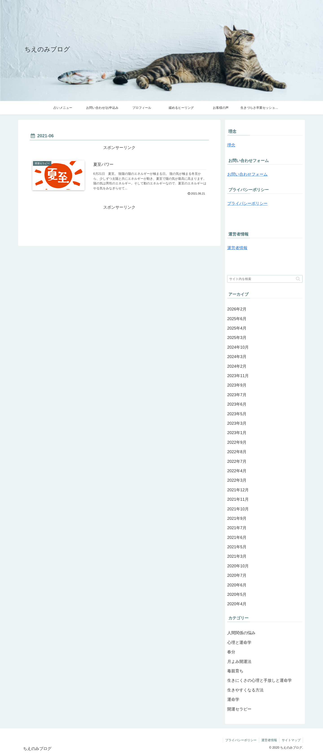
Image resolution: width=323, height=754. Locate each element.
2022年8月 (237, 452)
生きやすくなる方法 (245, 690)
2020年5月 (237, 594)
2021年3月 (237, 556)
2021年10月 (238, 509)
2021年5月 (237, 547)
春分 (231, 652)
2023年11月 (238, 376)
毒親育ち (235, 671)
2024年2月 (237, 366)
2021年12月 (238, 490)
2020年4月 (237, 604)
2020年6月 (237, 585)
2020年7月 (237, 575)
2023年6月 (237, 404)
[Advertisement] (119, 221)
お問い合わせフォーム (247, 174)
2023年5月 (237, 414)
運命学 (233, 699)
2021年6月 (237, 537)
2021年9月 (237, 518)
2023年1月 (237, 433)
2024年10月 (238, 347)
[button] (298, 278)
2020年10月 (238, 566)
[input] (265, 279)
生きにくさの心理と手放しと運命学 (259, 680)
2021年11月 (238, 499)
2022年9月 (237, 442)
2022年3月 (237, 480)
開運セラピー (239, 709)
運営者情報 (237, 248)
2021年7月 (237, 528)
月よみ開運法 (239, 661)
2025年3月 (237, 337)
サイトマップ (291, 740)
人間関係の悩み (241, 633)
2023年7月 (237, 395)
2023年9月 (237, 385)
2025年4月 (237, 328)
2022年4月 (237, 471)
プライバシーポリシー (247, 203)
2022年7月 (237, 461)
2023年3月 (237, 423)
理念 (231, 145)
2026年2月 (237, 309)
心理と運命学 (239, 642)
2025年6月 (237, 319)
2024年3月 (237, 356)
